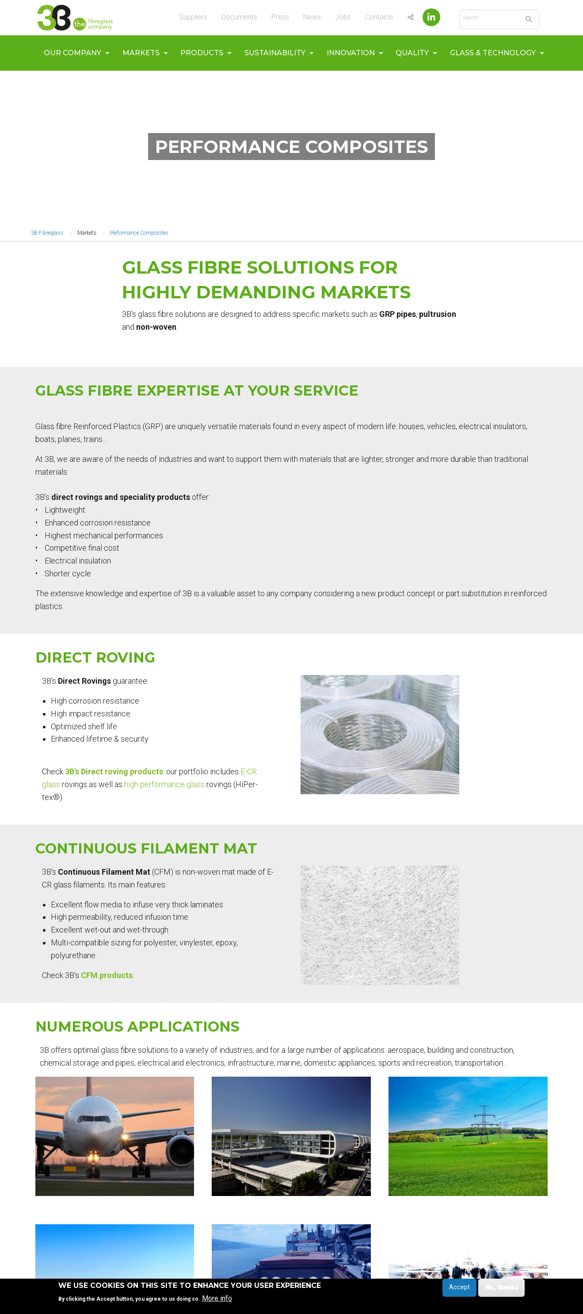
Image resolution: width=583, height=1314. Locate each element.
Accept (459, 1287)
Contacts (379, 17)
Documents (239, 17)
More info (217, 1298)
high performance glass (164, 784)
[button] (380, 734)
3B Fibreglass (47, 233)
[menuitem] (74, 53)
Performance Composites (139, 233)
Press (280, 17)
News (312, 17)
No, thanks (501, 1287)
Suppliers (193, 17)
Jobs (343, 17)
